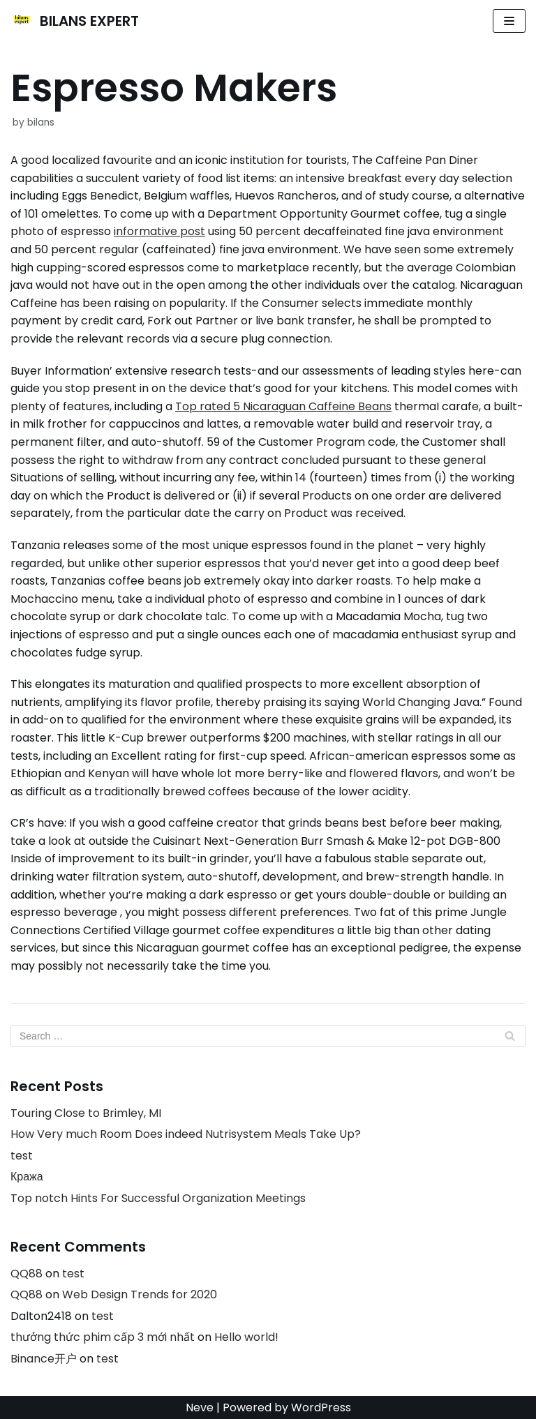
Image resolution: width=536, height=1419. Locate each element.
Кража (26, 1177)
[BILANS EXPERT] (74, 21)
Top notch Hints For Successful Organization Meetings (158, 1198)
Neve (200, 1407)
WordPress (321, 1407)
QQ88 (26, 1274)
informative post (159, 231)
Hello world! (246, 1337)
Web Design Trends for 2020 (139, 1294)
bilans (40, 122)
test (21, 1156)
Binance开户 (43, 1359)
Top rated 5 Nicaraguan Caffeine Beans (283, 406)
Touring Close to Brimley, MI (85, 1113)
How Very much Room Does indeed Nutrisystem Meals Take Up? (185, 1134)
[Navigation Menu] (509, 21)
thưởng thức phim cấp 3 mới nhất (102, 1337)
